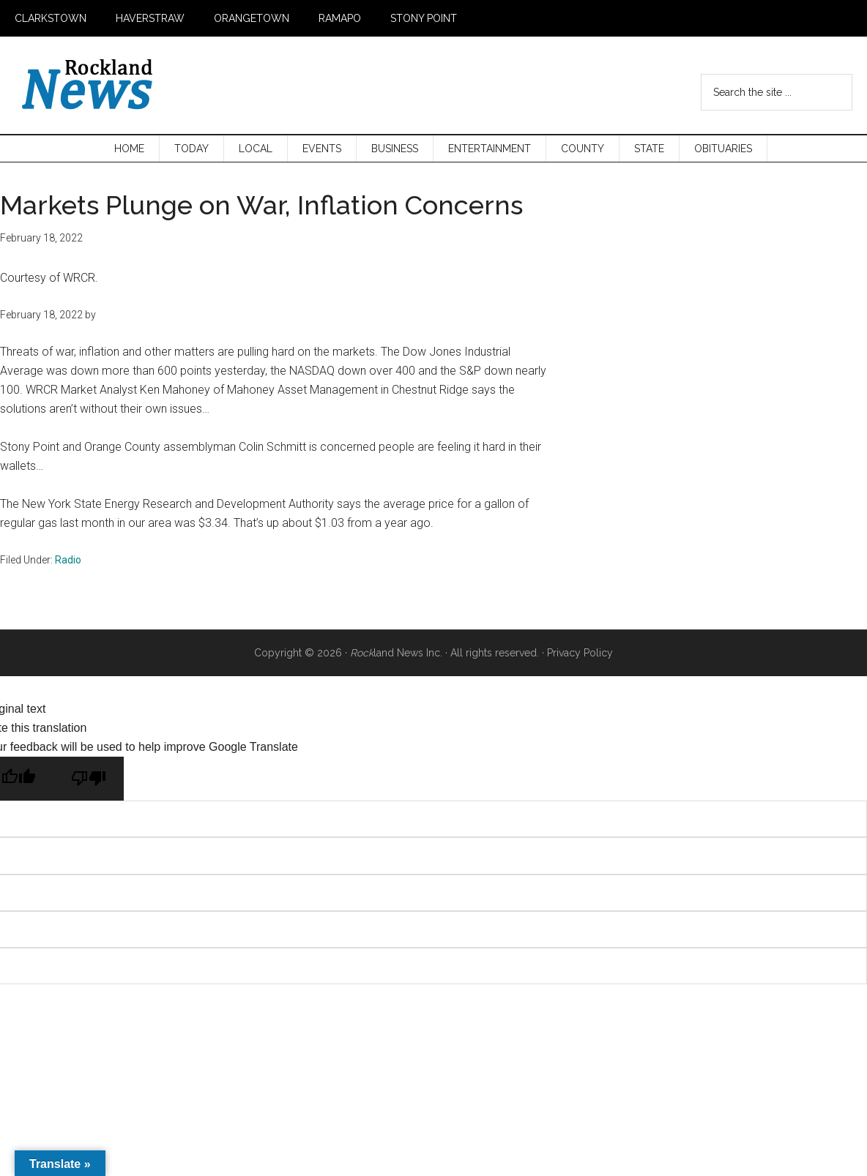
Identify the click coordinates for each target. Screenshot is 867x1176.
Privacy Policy (580, 653)
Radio (68, 560)
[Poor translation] (88, 779)
